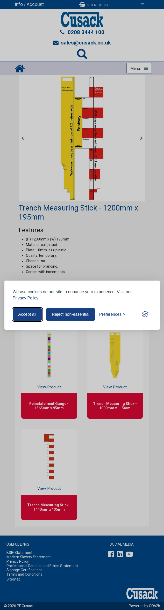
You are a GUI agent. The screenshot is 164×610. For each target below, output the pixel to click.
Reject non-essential (70, 314)
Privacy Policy (26, 298)
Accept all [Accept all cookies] (27, 314)
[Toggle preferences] (112, 314)
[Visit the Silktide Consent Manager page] (145, 314)
